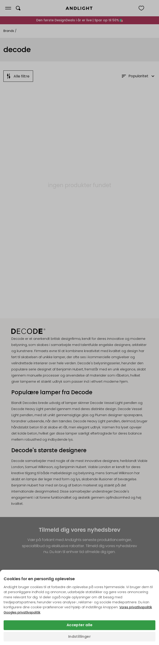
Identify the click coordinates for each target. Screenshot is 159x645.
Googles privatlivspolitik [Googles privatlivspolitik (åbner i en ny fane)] (22, 612)
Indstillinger (79, 636)
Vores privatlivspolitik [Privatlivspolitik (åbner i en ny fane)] (135, 607)
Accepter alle (79, 625)
